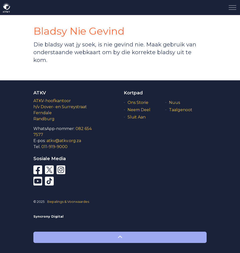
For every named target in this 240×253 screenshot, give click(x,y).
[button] (120, 237)
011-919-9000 (54, 146)
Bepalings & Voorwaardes (68, 202)
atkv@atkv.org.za (63, 140)
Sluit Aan (137, 117)
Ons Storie (138, 102)
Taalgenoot (180, 109)
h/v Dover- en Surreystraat (60, 106)
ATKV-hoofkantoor (52, 100)
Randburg (43, 118)
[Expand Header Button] (232, 7)
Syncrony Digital (48, 216)
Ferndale (42, 112)
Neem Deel (139, 109)
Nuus (174, 102)
